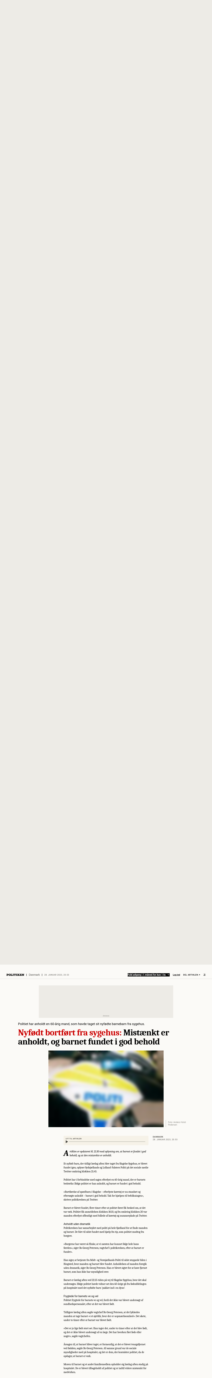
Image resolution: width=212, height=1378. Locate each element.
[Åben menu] (204, 974)
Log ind (176, 975)
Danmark (34, 974)
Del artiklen (191, 975)
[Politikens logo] (15, 975)
